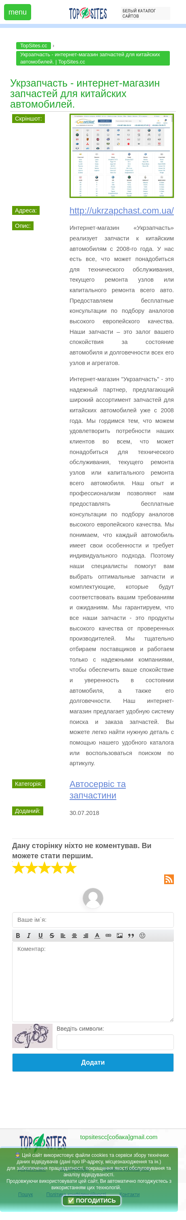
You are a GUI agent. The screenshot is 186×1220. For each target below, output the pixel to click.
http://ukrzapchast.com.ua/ (122, 211)
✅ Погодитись (92, 1200)
